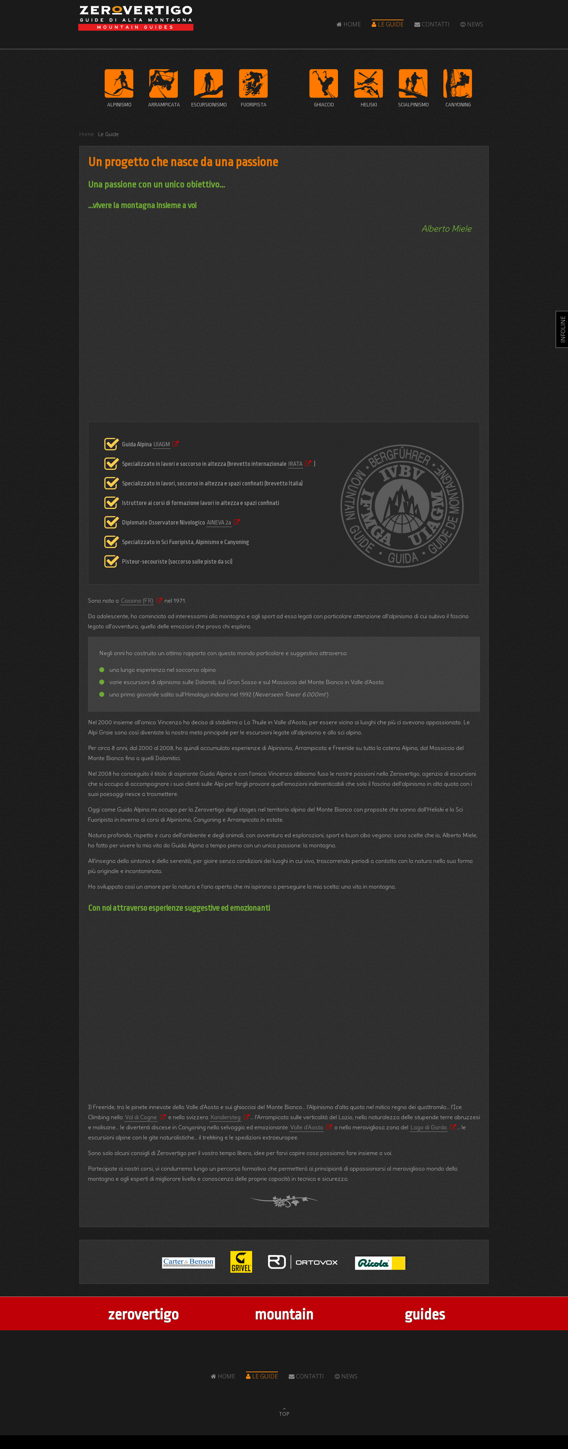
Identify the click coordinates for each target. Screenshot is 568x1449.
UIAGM (162, 444)
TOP (284, 1413)
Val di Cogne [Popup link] (141, 1117)
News (471, 24)
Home (349, 24)
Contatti (432, 24)
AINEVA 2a (219, 522)
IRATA (295, 463)
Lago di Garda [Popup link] (428, 1127)
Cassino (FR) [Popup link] (137, 600)
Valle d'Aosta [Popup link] (306, 1127)
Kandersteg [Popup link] (225, 1117)
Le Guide (388, 24)
